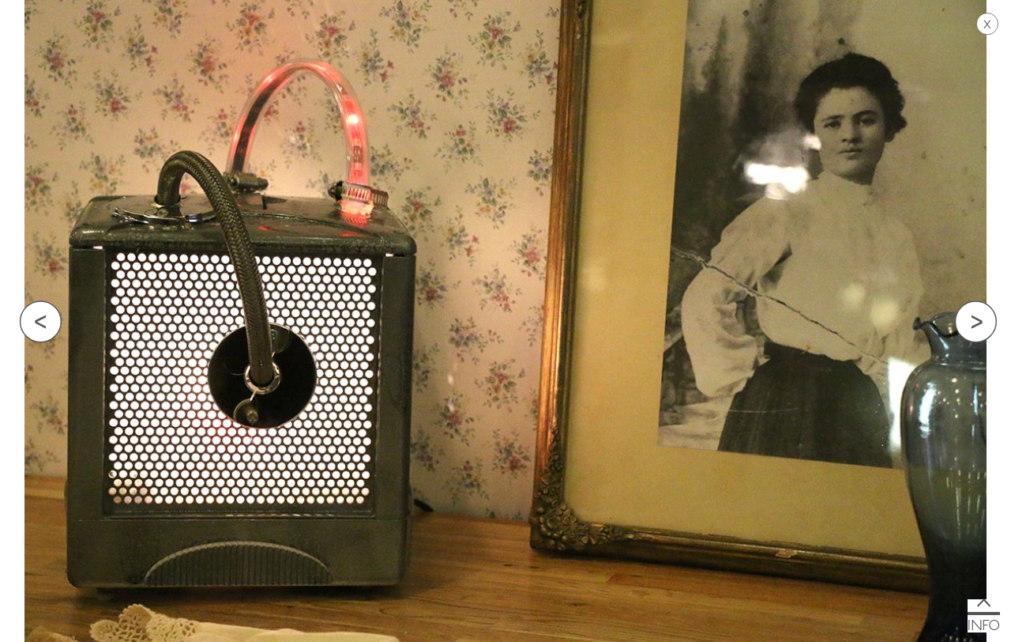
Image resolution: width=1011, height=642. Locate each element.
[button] (984, 616)
